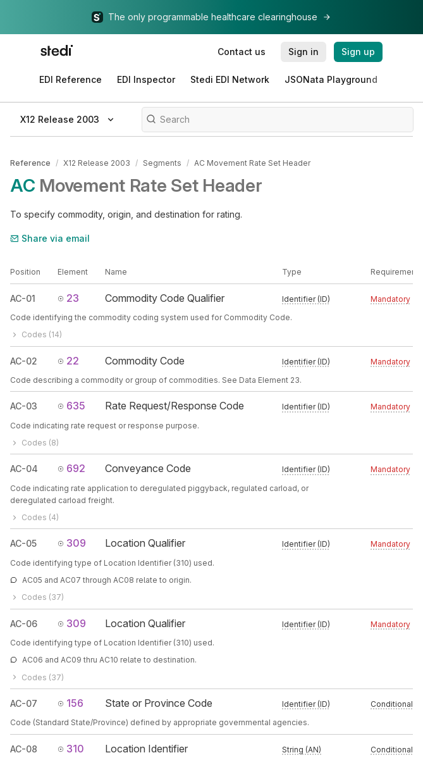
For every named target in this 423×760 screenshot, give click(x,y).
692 (71, 468)
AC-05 (23, 543)
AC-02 (23, 361)
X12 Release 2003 (96, 163)
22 (68, 360)
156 (70, 703)
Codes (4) (34, 517)
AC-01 (22, 298)
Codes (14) (36, 334)
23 (68, 298)
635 (71, 405)
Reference (30, 163)
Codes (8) (34, 442)
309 (72, 543)
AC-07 (23, 703)
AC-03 (23, 406)
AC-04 (24, 468)
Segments (162, 163)
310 (71, 748)
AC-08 (23, 749)
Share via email (50, 238)
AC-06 (23, 623)
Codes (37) (37, 597)
